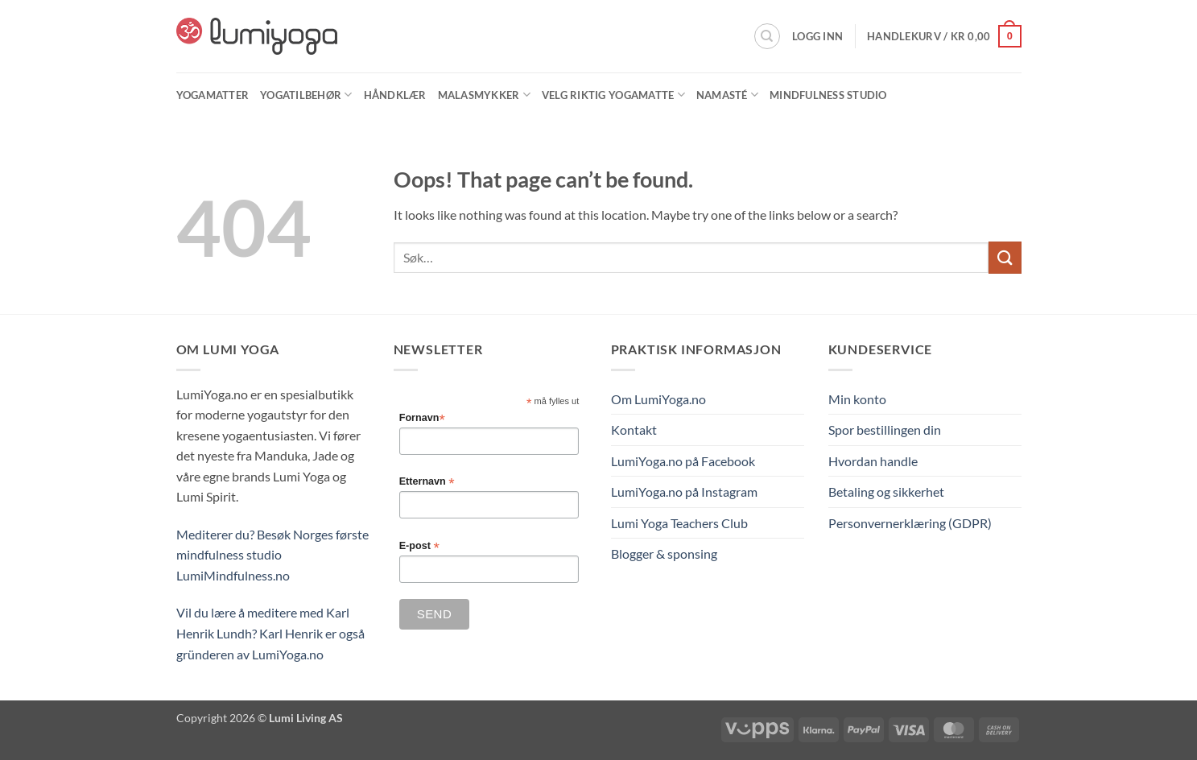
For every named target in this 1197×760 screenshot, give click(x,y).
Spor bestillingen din (884, 429)
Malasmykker (484, 94)
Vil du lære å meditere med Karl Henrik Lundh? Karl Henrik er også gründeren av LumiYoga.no (270, 633)
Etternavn (427, 482)
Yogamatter (213, 95)
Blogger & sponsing (664, 553)
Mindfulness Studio (828, 95)
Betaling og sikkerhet (886, 491)
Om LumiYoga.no (658, 399)
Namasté (727, 94)
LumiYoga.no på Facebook (683, 461)
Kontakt (634, 429)
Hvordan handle (873, 461)
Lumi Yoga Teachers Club (679, 523)
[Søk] (767, 36)
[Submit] (1005, 257)
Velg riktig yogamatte (613, 94)
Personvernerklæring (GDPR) (910, 523)
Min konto (857, 399)
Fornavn (422, 418)
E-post (419, 546)
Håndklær (395, 95)
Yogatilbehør (306, 94)
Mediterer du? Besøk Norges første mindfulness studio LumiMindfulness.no (272, 555)
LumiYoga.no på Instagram (684, 491)
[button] (817, 36)
